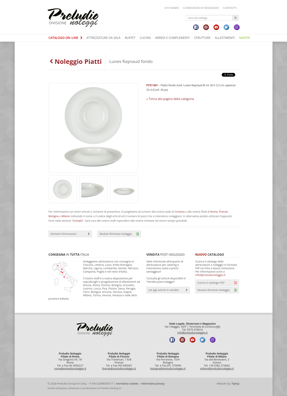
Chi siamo (171, 8)
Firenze (223, 211)
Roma (214, 211)
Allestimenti (225, 38)
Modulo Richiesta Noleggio (119, 234)
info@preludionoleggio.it (210, 275)
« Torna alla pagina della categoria (170, 99)
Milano (66, 216)
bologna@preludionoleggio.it (168, 368)
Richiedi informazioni (70, 234)
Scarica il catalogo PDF (217, 283)
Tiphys (235, 383)
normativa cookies (127, 383)
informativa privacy (153, 383)
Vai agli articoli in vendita (168, 290)
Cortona (180, 211)
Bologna (54, 216)
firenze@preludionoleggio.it (119, 368)
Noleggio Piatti (75, 61)
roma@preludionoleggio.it (70, 368)
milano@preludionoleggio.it (217, 368)
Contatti (230, 8)
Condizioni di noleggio (201, 8)
